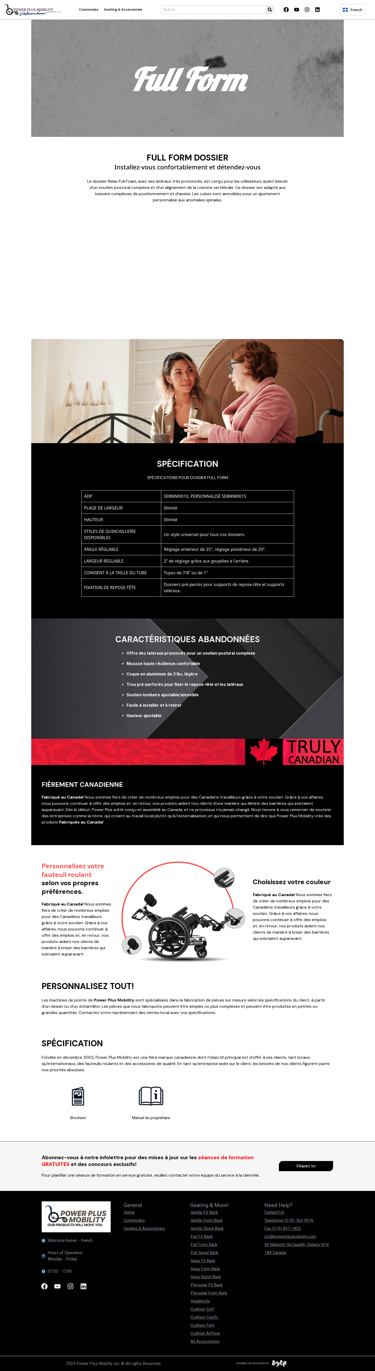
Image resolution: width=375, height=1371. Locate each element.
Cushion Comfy (204, 1317)
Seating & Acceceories (123, 9)
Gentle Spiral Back (207, 1228)
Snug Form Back (205, 1268)
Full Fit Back (202, 1236)
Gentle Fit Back (204, 1212)
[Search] (270, 10)
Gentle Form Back (207, 1220)
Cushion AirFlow (205, 1333)
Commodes (88, 9)
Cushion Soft (202, 1309)
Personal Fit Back (207, 1285)
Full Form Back (204, 1244)
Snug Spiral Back (206, 1276)
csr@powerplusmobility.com (290, 1236)
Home (129, 1212)
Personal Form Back (209, 1293)
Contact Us (274, 1212)
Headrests (200, 1301)
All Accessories (205, 1341)
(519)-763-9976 (299, 1220)
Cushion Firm (202, 1325)
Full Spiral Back (204, 1252)
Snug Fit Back (203, 1260)
